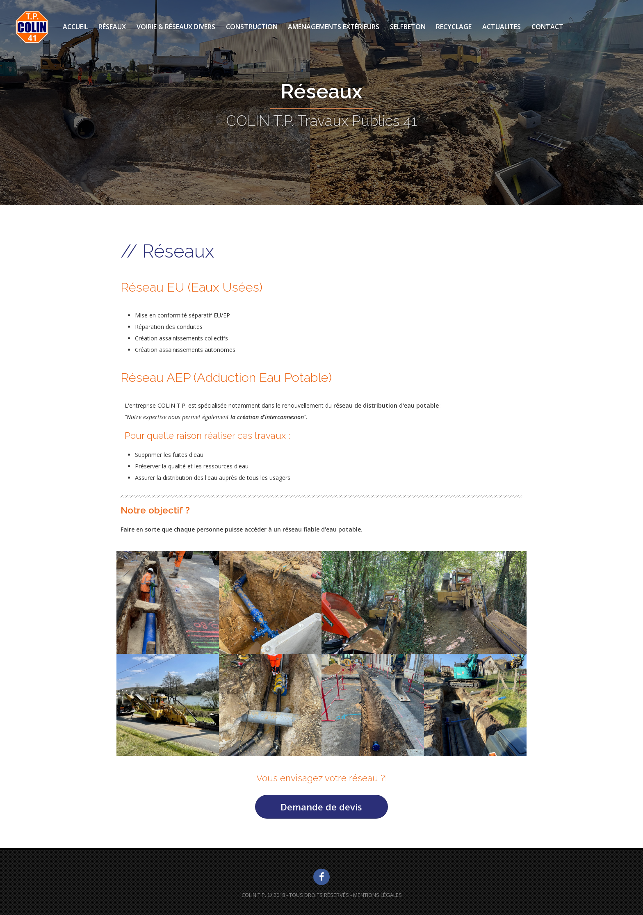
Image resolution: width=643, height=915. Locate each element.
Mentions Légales (377, 895)
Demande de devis (321, 807)
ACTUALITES (501, 26)
